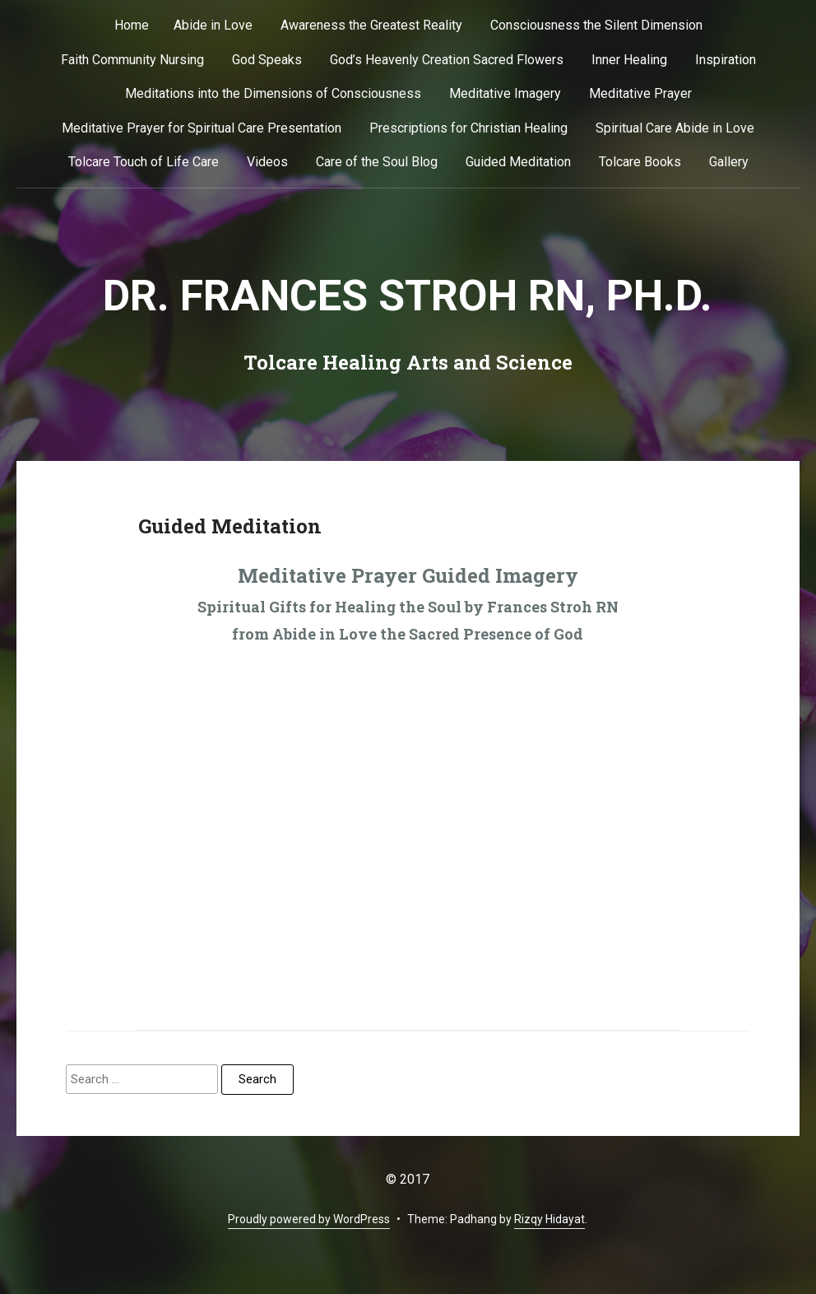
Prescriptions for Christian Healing (468, 128)
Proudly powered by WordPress (309, 1219)
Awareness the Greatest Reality (371, 25)
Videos (267, 162)
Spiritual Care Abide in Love (675, 128)
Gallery (729, 162)
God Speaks (267, 59)
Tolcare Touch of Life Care (143, 162)
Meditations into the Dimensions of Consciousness (273, 93)
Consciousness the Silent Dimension (596, 25)
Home (131, 25)
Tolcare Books (640, 162)
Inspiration (725, 59)
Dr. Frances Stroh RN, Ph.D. (407, 296)
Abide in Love (213, 25)
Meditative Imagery (505, 93)
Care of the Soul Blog (377, 162)
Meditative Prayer (640, 93)
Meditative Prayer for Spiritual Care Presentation (201, 128)
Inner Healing (629, 59)
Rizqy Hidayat (549, 1219)
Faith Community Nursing (132, 59)
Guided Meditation (518, 162)
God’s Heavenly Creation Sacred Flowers (446, 59)
